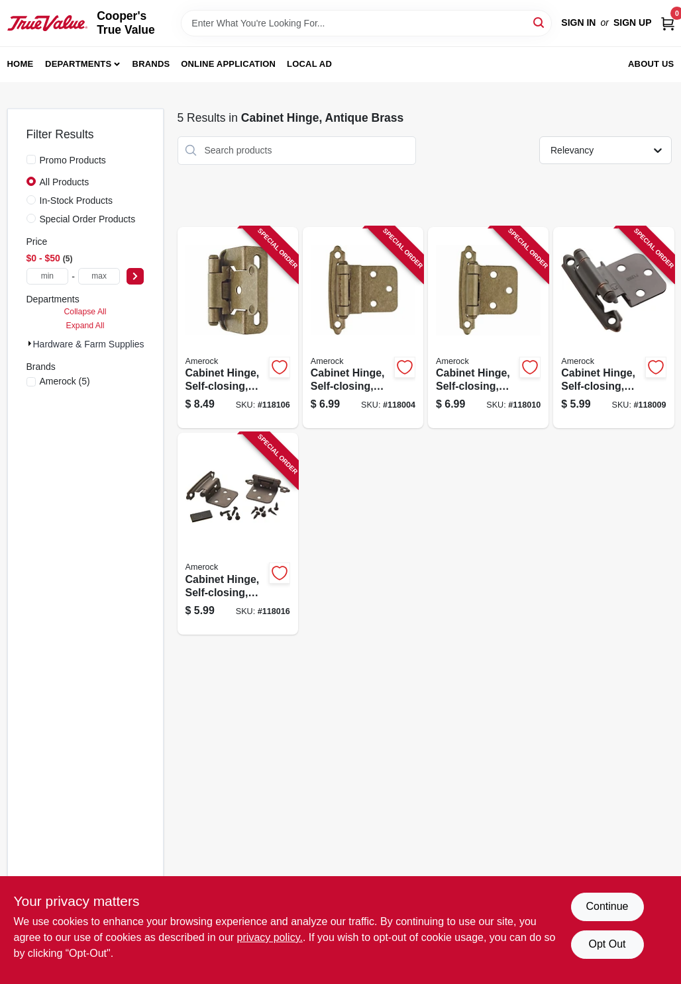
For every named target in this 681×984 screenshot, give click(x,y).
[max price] (99, 276)
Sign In (578, 22)
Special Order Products (88, 219)
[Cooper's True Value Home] (47, 23)
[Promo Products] (31, 159)
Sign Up (632, 22)
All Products (64, 182)
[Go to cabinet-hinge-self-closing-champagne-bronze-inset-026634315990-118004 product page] (363, 328)
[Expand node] (29, 343)
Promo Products (73, 160)
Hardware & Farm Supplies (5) (95, 344)
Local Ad (309, 64)
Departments (78, 64)
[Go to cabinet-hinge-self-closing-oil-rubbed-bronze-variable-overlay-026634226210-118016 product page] (238, 534)
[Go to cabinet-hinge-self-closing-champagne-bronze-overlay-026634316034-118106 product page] (238, 328)
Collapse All (85, 311)
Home (20, 64)
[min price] (47, 276)
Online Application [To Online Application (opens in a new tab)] (228, 64)
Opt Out (606, 944)
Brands (151, 64)
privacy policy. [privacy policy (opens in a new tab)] (270, 937)
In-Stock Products (76, 200)
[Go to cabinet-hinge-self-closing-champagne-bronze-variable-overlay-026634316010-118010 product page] (488, 328)
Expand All (85, 325)
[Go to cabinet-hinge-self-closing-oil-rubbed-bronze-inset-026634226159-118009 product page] (613, 328)
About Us (651, 64)
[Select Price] (135, 276)
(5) (65, 381)
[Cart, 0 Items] (667, 23)
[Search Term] (366, 23)
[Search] (539, 22)
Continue (607, 906)
